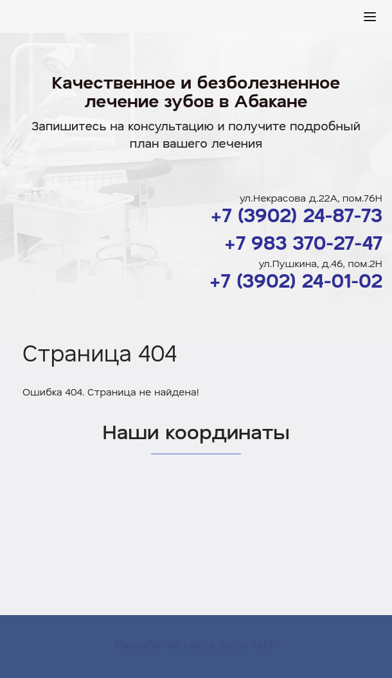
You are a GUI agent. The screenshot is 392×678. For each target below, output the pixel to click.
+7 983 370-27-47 (303, 242)
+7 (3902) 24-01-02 (295, 280)
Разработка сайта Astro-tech (196, 644)
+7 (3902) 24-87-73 (296, 214)
